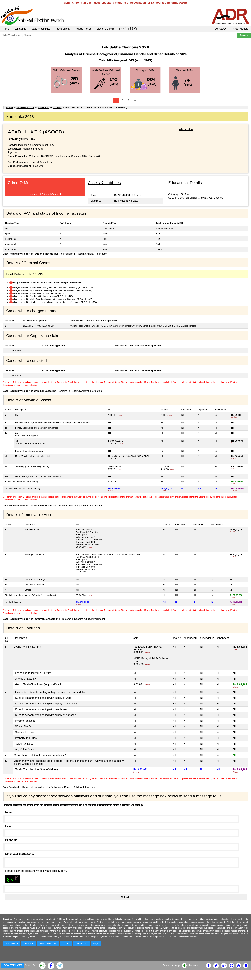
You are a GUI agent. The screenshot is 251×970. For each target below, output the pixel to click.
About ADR (221, 28)
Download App (171, 965)
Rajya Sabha (63, 28)
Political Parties (83, 28)
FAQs (95, 944)
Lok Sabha (20, 28)
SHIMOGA (43, 107)
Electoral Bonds (105, 28)
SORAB (57, 107)
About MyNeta (240, 28)
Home (6, 28)
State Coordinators (48, 944)
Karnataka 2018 (25, 107)
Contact (66, 944)
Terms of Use (81, 944)
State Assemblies (41, 28)
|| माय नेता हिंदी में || (128, 28)
